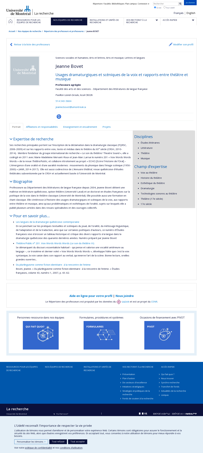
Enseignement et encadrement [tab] (80, 126)
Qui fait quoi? (62, 414)
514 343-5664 (63, 101)
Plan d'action (128, 378)
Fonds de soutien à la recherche (137, 398)
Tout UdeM (169, 7)
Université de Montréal (18, 10)
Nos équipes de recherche (29, 31)
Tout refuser (58, 441)
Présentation (128, 374)
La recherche (44, 13)
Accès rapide (168, 366)
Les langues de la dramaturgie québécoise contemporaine (47, 221)
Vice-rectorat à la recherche (137, 366)
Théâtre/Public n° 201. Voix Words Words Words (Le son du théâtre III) (55, 243)
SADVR (122, 301)
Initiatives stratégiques (133, 386)
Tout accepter (77, 441)
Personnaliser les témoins (31, 441)
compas (165, 395)
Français (178, 13)
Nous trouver (167, 378)
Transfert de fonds (170, 386)
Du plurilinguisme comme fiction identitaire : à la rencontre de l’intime (53, 264)
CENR (154, 301)
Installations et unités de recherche (97, 368)
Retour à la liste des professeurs (32, 44)
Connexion (143, 3)
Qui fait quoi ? (167, 374)
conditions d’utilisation (71, 447)
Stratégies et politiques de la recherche (136, 392)
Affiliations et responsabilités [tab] (42, 126)
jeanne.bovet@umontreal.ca (71, 107)
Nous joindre (124, 296)
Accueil (12, 31)
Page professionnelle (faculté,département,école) (58, 116)
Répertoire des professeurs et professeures (64, 31)
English (191, 13)
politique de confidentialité (38, 447)
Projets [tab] (106, 126)
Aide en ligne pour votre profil (90, 296)
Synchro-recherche (170, 382)
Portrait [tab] (16, 126)
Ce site (157, 7)
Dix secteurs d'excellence (134, 382)
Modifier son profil (183, 44)
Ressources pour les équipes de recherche (22, 368)
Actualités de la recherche (173, 390)
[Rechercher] (180, 4)
